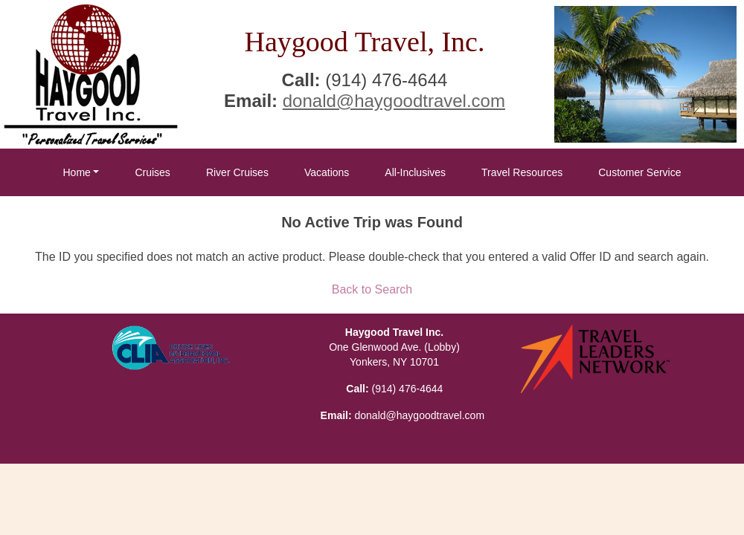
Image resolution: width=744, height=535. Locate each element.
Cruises (152, 172)
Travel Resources (521, 172)
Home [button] (76, 172)
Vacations (326, 172)
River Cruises (237, 172)
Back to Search (372, 289)
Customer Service (639, 172)
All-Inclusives (415, 172)
